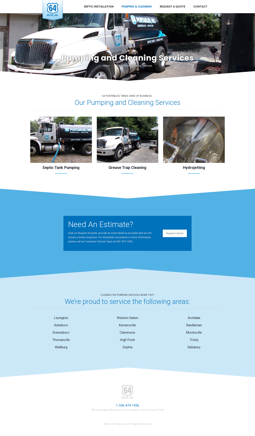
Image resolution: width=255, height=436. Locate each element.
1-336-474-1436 (127, 405)
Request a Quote (174, 232)
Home (106, 65)
